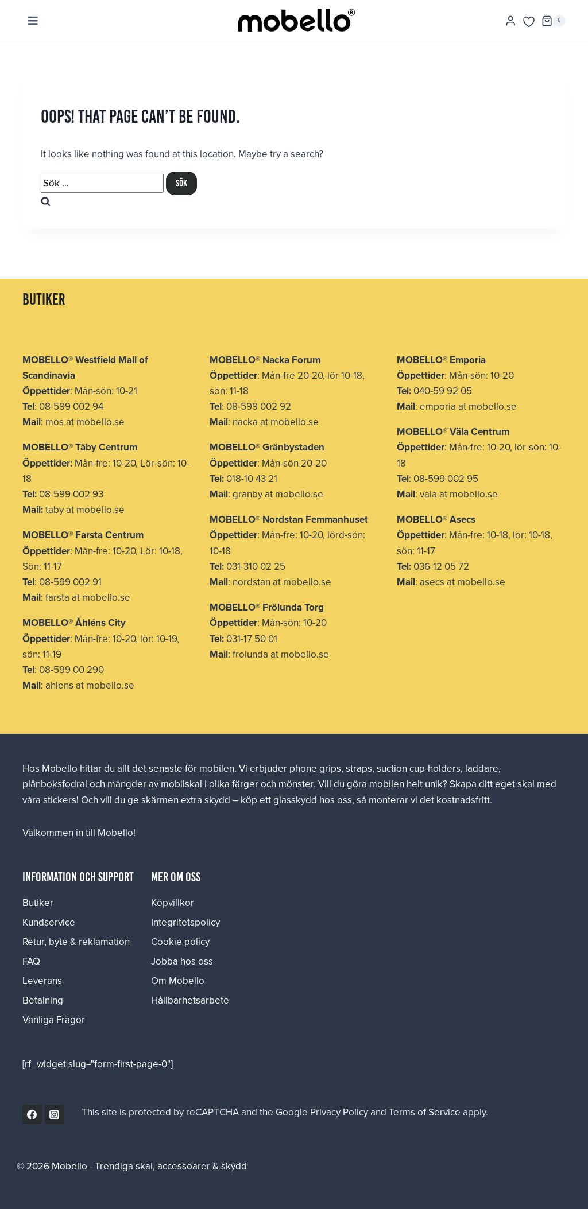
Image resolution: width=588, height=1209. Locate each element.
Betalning (42, 1000)
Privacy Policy (339, 1112)
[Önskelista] (529, 22)
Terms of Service (425, 1112)
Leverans (42, 981)
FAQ (31, 961)
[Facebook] (32, 1114)
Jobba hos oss (182, 961)
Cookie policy (180, 941)
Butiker (37, 902)
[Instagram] (54, 1114)
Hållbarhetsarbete (190, 1000)
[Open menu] (33, 21)
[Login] (510, 21)
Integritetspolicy (185, 922)
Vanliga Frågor (53, 1020)
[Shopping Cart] (553, 21)
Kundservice (48, 922)
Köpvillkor (172, 902)
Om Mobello (177, 981)
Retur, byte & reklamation (76, 941)
